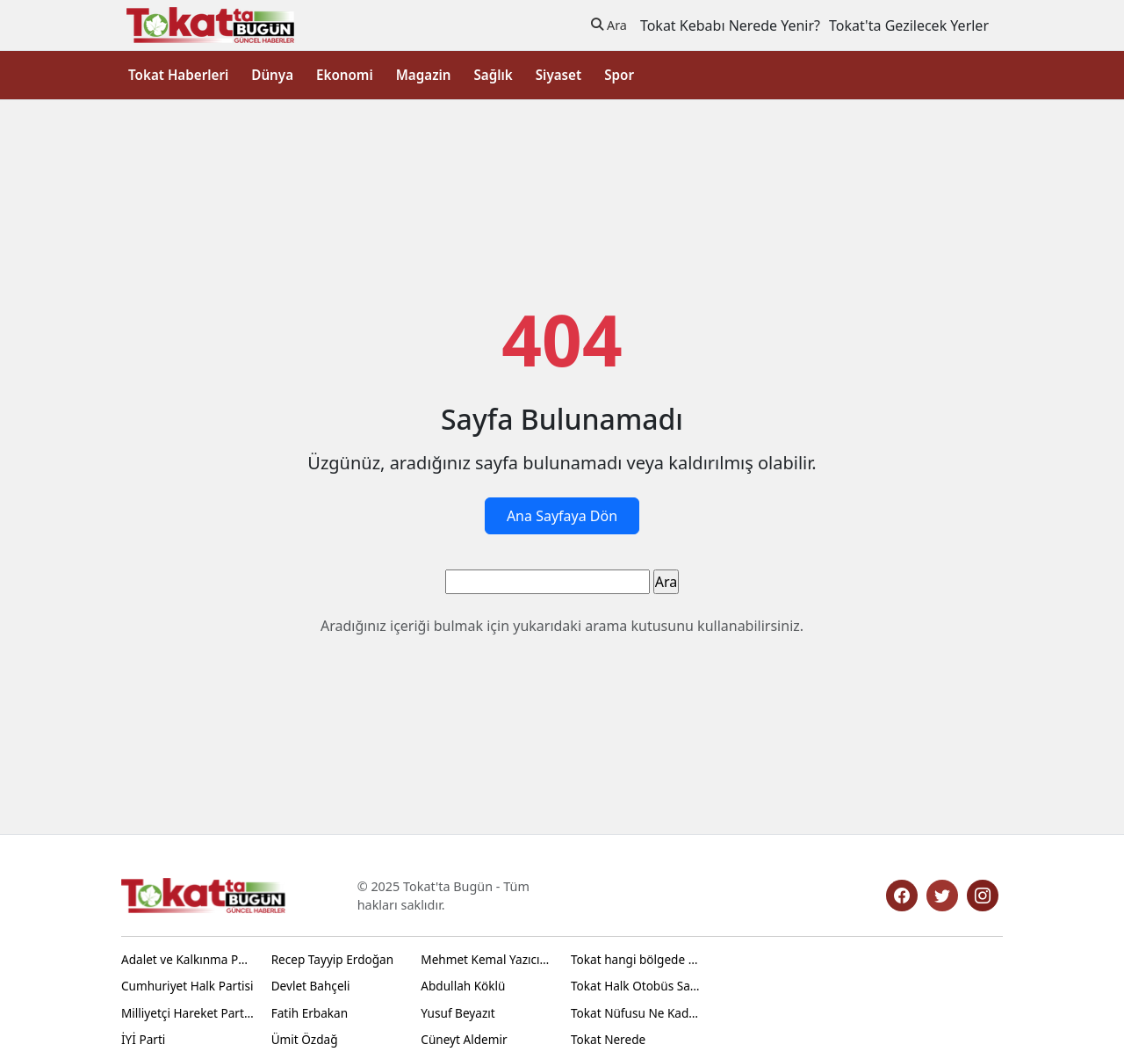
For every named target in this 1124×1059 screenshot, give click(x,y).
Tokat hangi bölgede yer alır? (637, 959)
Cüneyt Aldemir (464, 1039)
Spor (619, 74)
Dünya (272, 74)
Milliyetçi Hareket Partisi (187, 1013)
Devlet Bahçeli (310, 985)
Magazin (423, 74)
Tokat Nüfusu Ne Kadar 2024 (637, 1013)
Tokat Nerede (608, 1039)
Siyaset (558, 74)
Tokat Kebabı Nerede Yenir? (730, 25)
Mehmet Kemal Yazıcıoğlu (487, 959)
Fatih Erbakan (309, 1013)
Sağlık (492, 74)
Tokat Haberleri (178, 74)
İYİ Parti (143, 1039)
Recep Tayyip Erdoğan (332, 959)
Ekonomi (344, 74)
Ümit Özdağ (304, 1039)
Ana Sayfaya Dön (562, 516)
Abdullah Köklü (463, 985)
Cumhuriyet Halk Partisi (187, 985)
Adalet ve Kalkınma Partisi (187, 959)
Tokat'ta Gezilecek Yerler (909, 25)
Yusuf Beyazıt (457, 1013)
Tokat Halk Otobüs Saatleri (637, 985)
